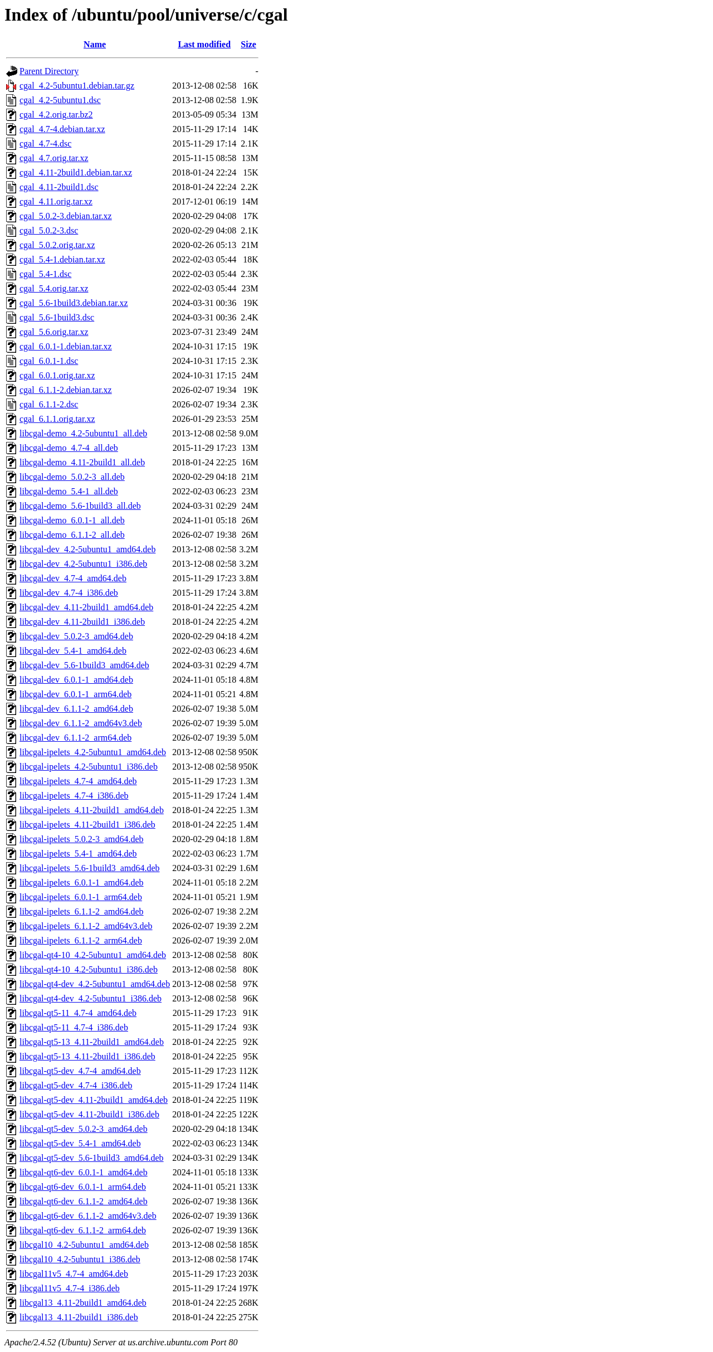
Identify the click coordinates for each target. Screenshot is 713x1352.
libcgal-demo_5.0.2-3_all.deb (72, 477)
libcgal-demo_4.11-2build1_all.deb (82, 462)
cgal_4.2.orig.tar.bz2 (56, 114)
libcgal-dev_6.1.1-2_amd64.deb (76, 708)
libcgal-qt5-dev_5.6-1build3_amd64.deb (91, 1158)
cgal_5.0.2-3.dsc (48, 230)
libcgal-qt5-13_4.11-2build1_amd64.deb (91, 1042)
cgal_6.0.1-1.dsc (48, 361)
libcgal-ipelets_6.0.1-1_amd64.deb (81, 882)
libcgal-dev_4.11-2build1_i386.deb (82, 621)
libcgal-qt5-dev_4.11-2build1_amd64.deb (93, 1100)
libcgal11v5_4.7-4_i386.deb (69, 1288)
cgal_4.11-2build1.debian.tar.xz (75, 172)
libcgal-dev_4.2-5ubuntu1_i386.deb (83, 563)
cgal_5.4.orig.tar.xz (54, 288)
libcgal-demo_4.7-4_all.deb (68, 448)
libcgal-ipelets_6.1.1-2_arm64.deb (80, 940)
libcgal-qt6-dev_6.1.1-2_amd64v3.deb (88, 1215)
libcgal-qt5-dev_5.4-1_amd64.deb (80, 1143)
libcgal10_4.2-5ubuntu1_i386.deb (79, 1259)
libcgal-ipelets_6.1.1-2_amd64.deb (81, 911)
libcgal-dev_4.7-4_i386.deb (68, 592)
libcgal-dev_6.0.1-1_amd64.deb (76, 679)
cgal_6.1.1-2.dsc (48, 404)
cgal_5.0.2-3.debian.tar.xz (65, 216)
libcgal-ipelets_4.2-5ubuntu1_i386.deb (88, 766)
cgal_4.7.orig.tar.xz (54, 158)
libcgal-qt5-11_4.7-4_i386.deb (73, 1027)
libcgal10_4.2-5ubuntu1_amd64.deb (84, 1244)
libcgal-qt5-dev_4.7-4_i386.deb (76, 1085)
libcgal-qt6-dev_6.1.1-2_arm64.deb (82, 1230)
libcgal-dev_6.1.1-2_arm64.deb (75, 737)
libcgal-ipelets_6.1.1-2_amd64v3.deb (86, 926)
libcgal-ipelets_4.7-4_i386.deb (74, 795)
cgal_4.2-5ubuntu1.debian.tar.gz (76, 85)
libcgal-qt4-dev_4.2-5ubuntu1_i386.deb (90, 998)
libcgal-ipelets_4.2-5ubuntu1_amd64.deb (92, 752)
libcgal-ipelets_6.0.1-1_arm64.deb (80, 897)
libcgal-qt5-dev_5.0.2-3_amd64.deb (83, 1129)
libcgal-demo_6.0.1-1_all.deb (72, 520)
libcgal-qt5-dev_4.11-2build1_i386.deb (89, 1114)
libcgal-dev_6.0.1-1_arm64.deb (75, 694)
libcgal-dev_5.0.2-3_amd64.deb (76, 636)
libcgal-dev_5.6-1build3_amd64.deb (84, 665)
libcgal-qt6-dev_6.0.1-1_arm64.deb (82, 1186)
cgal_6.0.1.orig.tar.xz (57, 375)
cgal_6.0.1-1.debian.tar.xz (65, 346)
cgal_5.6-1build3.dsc (56, 317)
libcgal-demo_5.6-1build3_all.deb (80, 505)
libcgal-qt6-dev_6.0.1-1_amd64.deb (83, 1172)
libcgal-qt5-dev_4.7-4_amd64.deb (80, 1071)
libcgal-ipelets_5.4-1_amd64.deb (78, 853)
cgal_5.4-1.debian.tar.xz (62, 259)
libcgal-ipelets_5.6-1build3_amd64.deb (89, 868)
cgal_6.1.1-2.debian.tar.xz (65, 390)
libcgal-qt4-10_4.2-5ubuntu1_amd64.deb (92, 955)
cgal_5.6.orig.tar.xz (54, 332)
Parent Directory (49, 71)
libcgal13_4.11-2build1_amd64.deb (82, 1302)
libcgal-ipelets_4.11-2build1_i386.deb (87, 824)
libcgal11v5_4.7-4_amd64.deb (73, 1273)
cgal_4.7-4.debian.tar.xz (62, 129)
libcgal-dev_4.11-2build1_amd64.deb (86, 607)
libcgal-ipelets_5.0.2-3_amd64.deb (81, 839)
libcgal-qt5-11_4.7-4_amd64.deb (77, 1013)
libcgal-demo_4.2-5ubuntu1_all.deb (83, 433)
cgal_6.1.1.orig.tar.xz (57, 419)
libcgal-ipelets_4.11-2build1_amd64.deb (91, 810)
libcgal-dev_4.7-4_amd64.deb (72, 578)
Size (248, 44)
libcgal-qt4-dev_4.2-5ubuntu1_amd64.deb (94, 984)
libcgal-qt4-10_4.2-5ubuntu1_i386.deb (88, 969)
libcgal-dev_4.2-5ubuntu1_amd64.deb (87, 549)
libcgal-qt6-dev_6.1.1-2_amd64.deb (83, 1201)
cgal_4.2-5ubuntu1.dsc (60, 100)
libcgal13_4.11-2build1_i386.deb (78, 1317)
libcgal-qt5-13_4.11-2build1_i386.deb (87, 1056)
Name (95, 44)
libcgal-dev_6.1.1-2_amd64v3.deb (80, 723)
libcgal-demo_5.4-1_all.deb (68, 491)
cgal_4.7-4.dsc (45, 143)
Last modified (204, 44)
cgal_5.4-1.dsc (45, 274)
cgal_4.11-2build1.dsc (59, 187)
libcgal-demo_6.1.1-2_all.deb (72, 534)
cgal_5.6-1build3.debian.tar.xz (73, 303)
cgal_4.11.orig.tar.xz (55, 201)
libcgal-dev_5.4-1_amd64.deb (72, 650)
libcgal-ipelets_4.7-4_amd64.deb (78, 781)
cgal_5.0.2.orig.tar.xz (57, 245)
